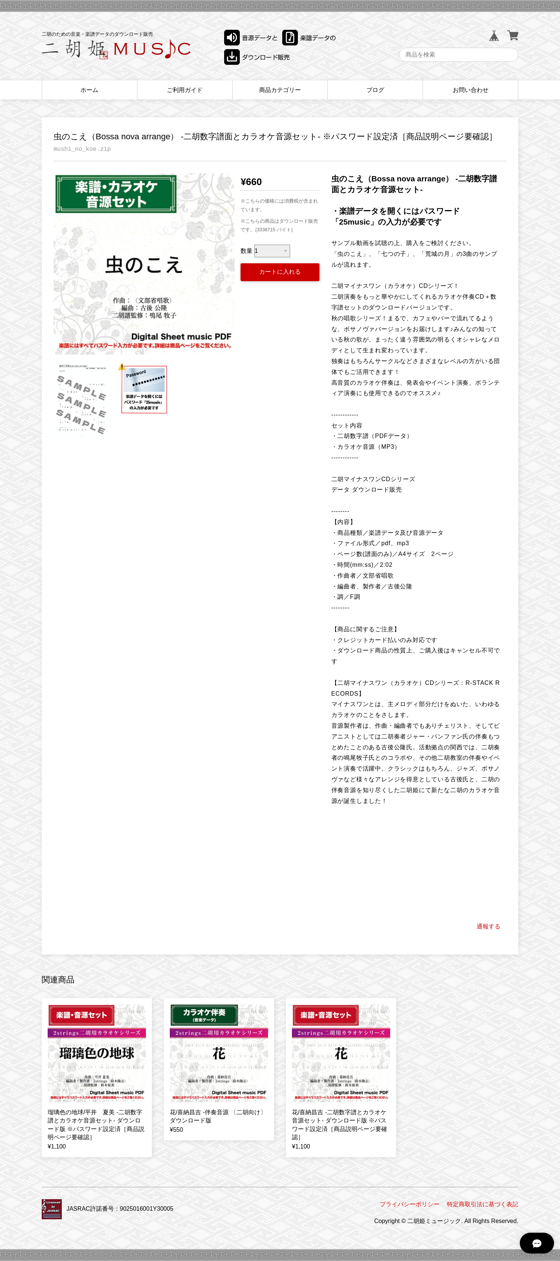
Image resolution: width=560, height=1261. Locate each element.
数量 (246, 251)
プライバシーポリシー (409, 1204)
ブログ (375, 90)
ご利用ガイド (185, 90)
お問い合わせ (471, 90)
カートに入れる (280, 272)
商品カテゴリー (280, 90)
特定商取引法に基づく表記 (482, 1204)
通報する (488, 926)
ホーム (89, 90)
